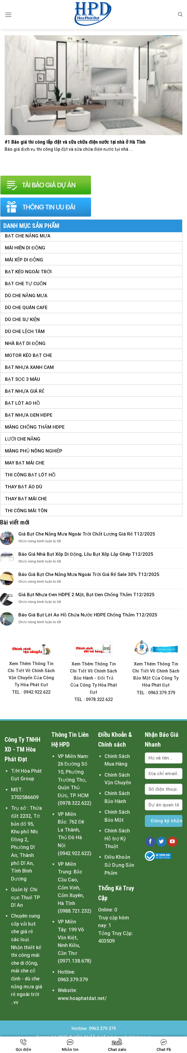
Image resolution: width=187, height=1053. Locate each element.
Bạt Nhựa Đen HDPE (28, 415)
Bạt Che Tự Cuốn (25, 283)
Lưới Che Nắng (22, 439)
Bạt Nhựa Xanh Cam (29, 367)
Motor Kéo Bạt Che (28, 355)
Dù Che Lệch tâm (25, 331)
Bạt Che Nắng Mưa (27, 236)
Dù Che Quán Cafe (26, 307)
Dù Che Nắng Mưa (26, 295)
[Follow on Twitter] (161, 842)
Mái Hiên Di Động (25, 248)
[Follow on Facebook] (150, 842)
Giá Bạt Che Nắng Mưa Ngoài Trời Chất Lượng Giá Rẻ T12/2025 (86, 534)
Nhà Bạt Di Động (25, 343)
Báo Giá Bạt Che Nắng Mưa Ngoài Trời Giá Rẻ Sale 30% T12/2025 (89, 574)
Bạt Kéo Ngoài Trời (28, 272)
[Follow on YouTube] (172, 842)
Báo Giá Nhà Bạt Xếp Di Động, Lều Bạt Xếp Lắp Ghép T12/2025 (85, 554)
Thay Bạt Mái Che (26, 499)
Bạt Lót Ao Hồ (22, 403)
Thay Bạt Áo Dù (23, 487)
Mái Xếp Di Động (24, 260)
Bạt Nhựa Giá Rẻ (24, 391)
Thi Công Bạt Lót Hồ (30, 475)
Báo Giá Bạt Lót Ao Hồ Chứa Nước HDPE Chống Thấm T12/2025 (87, 615)
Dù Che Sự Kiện (22, 319)
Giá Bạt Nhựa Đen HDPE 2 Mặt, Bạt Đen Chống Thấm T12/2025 (86, 594)
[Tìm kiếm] (180, 14)
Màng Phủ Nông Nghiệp (33, 451)
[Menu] (8, 14)
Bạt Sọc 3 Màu (22, 379)
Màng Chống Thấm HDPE (34, 427)
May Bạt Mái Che (24, 463)
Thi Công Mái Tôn (26, 510)
